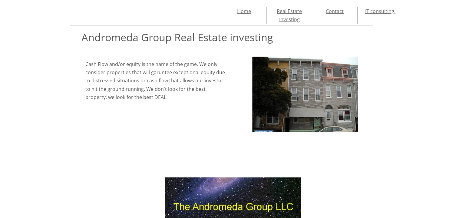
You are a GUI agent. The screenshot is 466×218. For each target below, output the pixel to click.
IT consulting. (380, 11)
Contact (335, 11)
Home (244, 11)
